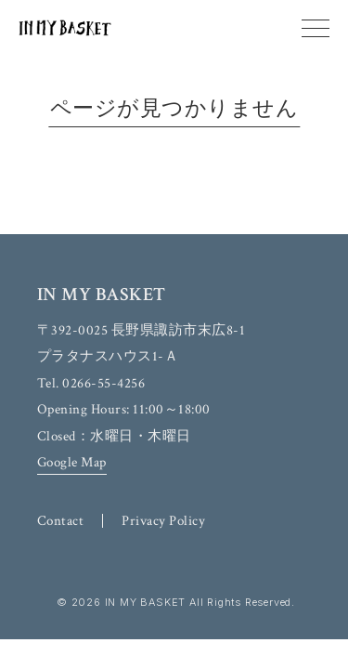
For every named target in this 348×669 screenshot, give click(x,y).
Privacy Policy (163, 521)
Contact (60, 521)
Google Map (72, 462)
